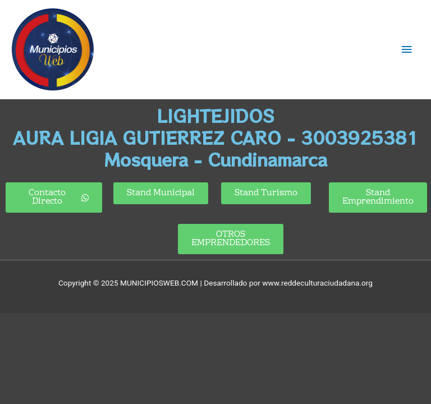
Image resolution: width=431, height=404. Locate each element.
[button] (378, 197)
